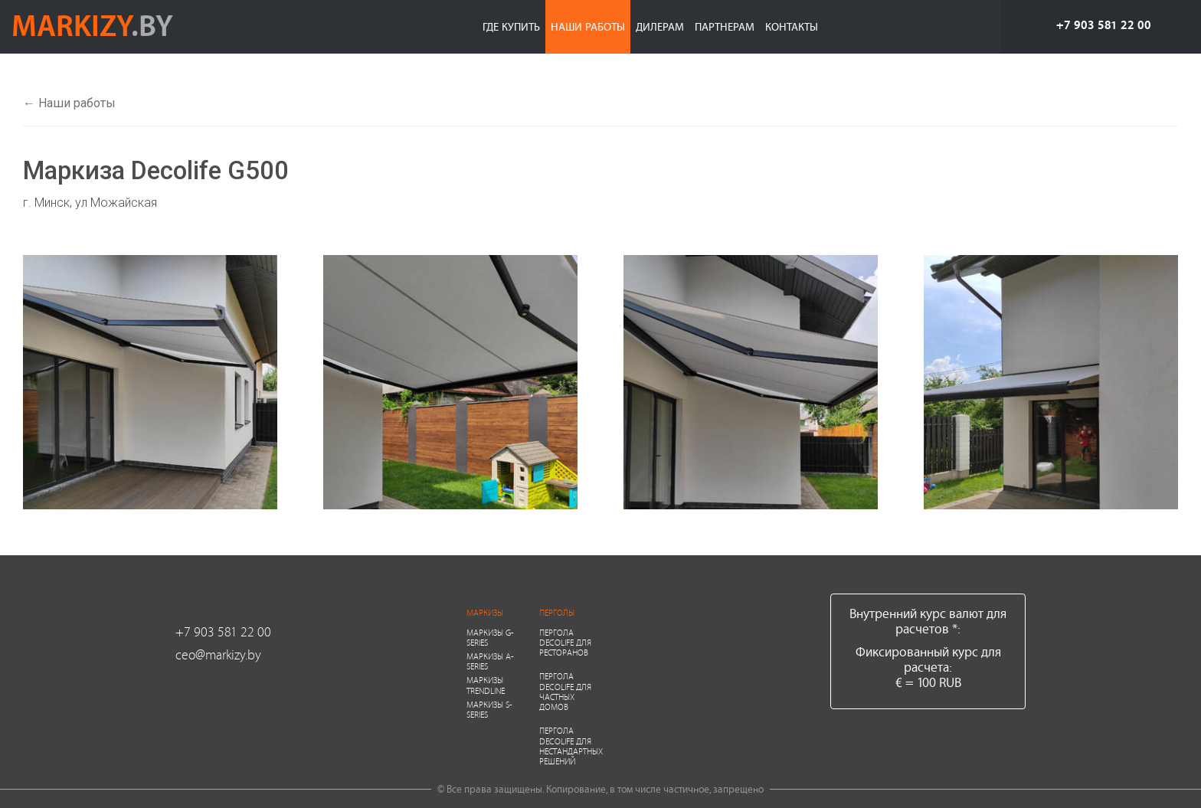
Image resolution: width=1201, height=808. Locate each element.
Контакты (791, 26)
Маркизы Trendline (485, 684)
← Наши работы (69, 103)
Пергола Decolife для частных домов (565, 691)
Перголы (556, 612)
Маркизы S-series (489, 709)
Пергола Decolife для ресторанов (565, 642)
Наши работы (588, 26)
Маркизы (484, 612)
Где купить (511, 26)
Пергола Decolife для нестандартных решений (571, 745)
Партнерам (724, 26)
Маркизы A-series (490, 660)
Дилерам (660, 26)
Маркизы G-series (490, 637)
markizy (92, 24)
